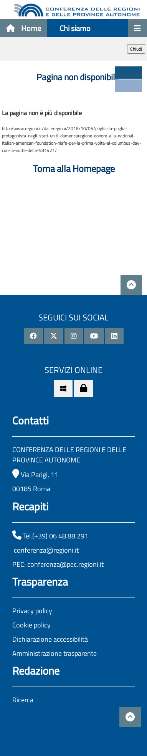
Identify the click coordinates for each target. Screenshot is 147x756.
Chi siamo (75, 28)
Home (23, 28)
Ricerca (22, 700)
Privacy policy (32, 611)
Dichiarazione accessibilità (50, 639)
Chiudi (136, 49)
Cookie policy (31, 625)
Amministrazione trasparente (54, 653)
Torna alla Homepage (74, 168)
